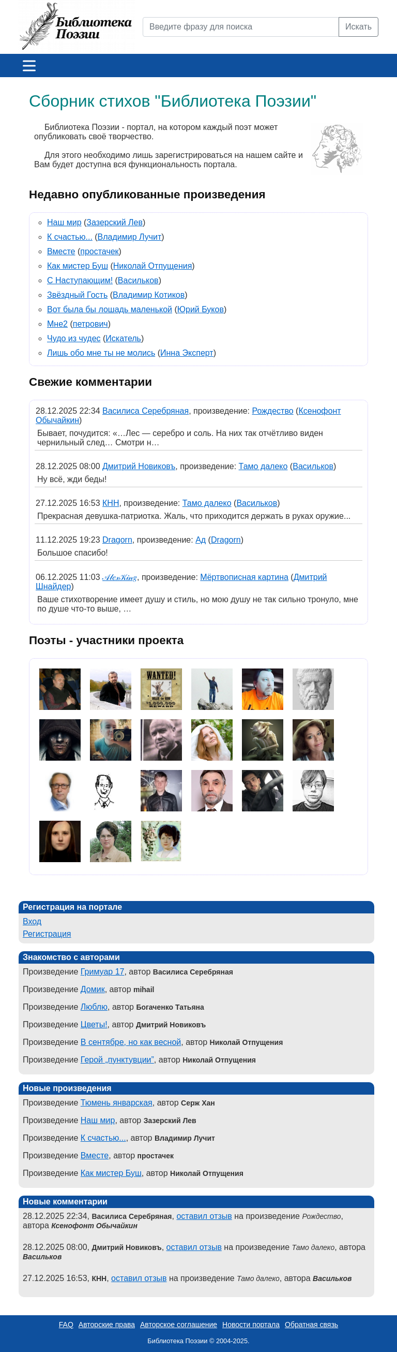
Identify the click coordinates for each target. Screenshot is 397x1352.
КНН (110, 503)
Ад (200, 539)
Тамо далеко (263, 466)
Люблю (94, 1006)
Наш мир (64, 222)
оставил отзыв (204, 1216)
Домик (93, 989)
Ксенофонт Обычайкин (94, 1226)
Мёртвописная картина (244, 577)
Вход (32, 921)
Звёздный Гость (77, 294)
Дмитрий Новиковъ (138, 466)
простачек (99, 251)
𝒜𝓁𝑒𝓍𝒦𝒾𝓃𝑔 (119, 577)
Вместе (61, 251)
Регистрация (47, 933)
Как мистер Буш (77, 265)
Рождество (272, 410)
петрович (90, 323)
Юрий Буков (200, 309)
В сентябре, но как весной (131, 1042)
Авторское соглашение (178, 1324)
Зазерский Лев (114, 222)
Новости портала (251, 1324)
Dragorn (117, 539)
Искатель (123, 338)
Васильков (138, 280)
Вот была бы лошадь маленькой (109, 309)
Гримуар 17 (103, 971)
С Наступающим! (80, 280)
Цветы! (94, 1024)
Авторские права (107, 1324)
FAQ (66, 1324)
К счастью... (70, 236)
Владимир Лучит (130, 236)
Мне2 (57, 323)
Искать (358, 26)
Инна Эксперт (186, 352)
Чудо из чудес (74, 338)
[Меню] (29, 65)
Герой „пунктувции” (117, 1059)
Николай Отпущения (152, 265)
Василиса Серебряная (145, 410)
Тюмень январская (116, 1102)
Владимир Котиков (149, 294)
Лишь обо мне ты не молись (101, 352)
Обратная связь (311, 1324)
